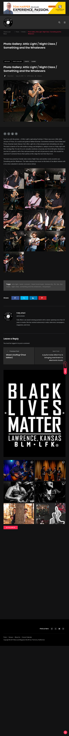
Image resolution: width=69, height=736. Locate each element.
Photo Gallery (17, 61)
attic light (15, 284)
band (21, 284)
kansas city (49, 284)
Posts (27, 61)
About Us (17, 727)
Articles (7, 61)
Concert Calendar (27, 727)
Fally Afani (21, 313)
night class (15, 287)
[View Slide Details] (34, 410)
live (58, 284)
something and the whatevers (30, 287)
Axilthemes (41, 730)
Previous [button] (5, 456)
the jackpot (46, 287)
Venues (11, 727)
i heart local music (37, 284)
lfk (55, 284)
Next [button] (63, 456)
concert (27, 284)
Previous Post (12, 351)
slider (34, 61)
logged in (14, 343)
